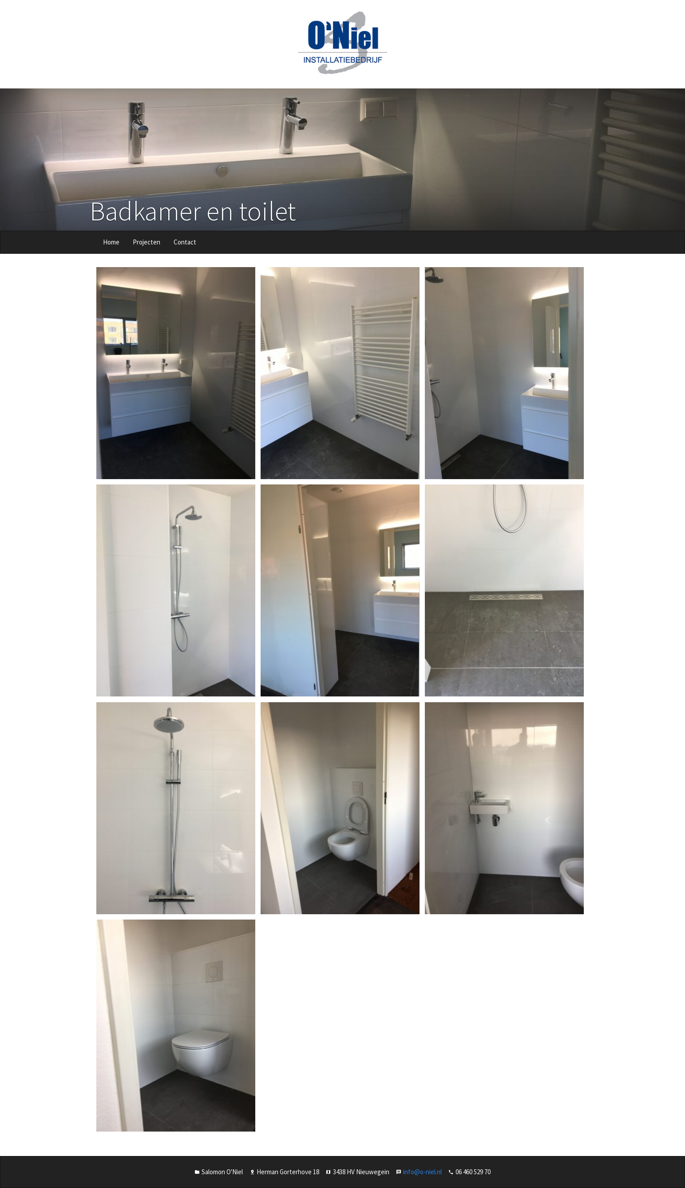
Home (111, 242)
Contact (185, 242)
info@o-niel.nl (422, 1172)
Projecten (146, 242)
